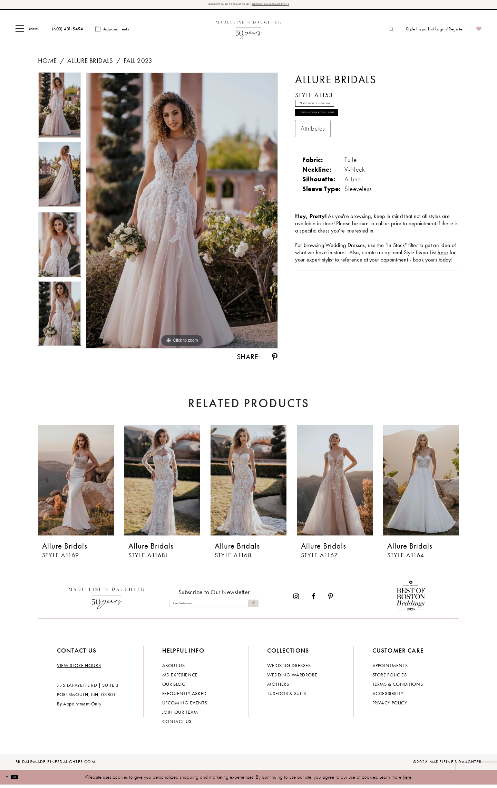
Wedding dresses (289, 669)
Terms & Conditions (397, 687)
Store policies (389, 678)
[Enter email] (214, 606)
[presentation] (76, 483)
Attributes (313, 151)
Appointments (390, 669)
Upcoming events (184, 706)
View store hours (79, 669)
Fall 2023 (138, 63)
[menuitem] (27, 32)
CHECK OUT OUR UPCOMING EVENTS (296, 6)
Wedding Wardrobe (292, 678)
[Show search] (391, 32)
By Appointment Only (79, 707)
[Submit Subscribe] (251, 606)
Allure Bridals (90, 63)
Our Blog (174, 687)
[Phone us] (67, 32)
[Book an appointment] (112, 32)
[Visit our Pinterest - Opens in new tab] (330, 600)
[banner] (248, 32)
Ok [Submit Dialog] (25, 780)
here (407, 780)
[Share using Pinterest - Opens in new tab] (275, 360)
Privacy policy (389, 706)
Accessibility (387, 697)
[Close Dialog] (10, 780)
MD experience (180, 678)
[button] (27, 32)
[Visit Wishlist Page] (479, 32)
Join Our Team (180, 715)
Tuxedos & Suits (286, 697)
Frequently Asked (184, 697)
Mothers (278, 687)
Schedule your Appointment (343, 132)
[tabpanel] (59, 110)
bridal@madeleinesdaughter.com (55, 765)
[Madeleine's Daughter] (106, 599)
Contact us (177, 725)
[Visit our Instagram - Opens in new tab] (296, 600)
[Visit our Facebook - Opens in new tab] (313, 600)
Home (47, 63)
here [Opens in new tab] (443, 275)
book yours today (432, 282)
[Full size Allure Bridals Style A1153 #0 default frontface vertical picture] (181, 214)
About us (173, 669)
